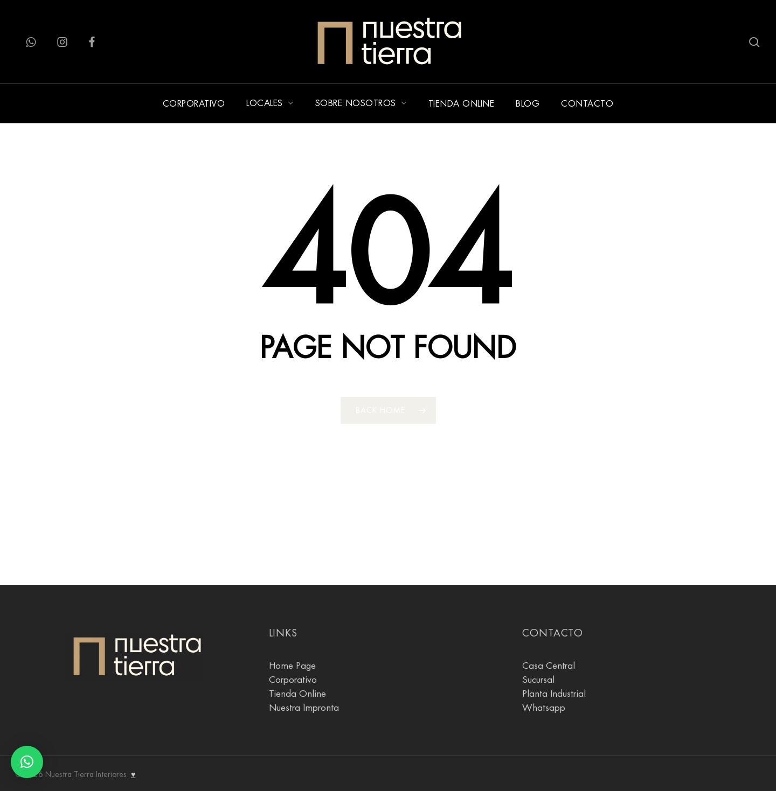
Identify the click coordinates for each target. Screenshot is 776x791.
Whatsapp (543, 707)
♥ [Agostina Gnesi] (133, 774)
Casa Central (548, 665)
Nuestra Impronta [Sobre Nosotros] (304, 707)
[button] (27, 762)
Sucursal (538, 679)
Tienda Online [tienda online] (297, 693)
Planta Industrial (554, 693)
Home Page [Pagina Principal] (292, 665)
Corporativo (293, 679)
